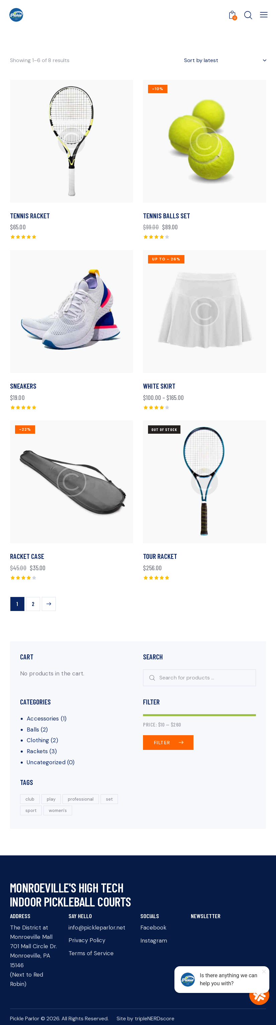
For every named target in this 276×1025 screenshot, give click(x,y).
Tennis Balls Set (166, 215)
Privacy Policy (86, 940)
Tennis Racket (30, 215)
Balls (33, 729)
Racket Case (27, 556)
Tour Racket (160, 556)
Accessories (43, 718)
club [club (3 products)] (29, 799)
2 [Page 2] (33, 603)
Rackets (37, 751)
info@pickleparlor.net (96, 927)
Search (150, 678)
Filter (162, 743)
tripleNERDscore (154, 1018)
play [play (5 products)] (51, 799)
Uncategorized (46, 762)
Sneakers (23, 386)
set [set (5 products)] (109, 799)
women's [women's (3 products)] (58, 810)
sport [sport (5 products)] (30, 810)
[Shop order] (225, 60)
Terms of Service (91, 953)
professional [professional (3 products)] (81, 799)
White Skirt (159, 386)
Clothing (38, 740)
